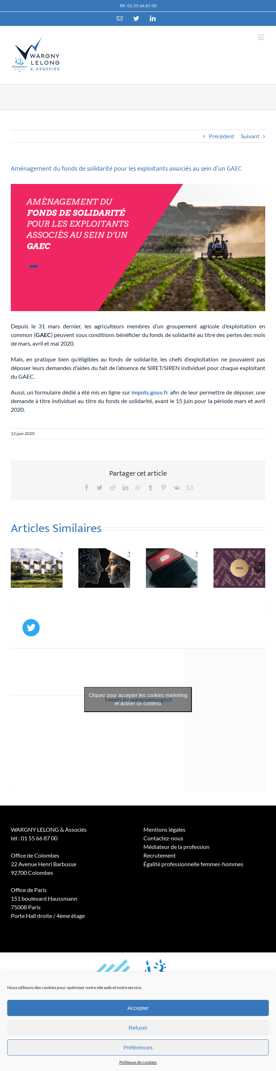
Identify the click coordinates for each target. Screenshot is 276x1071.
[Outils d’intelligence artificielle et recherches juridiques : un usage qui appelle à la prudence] (104, 567)
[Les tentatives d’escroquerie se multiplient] (172, 567)
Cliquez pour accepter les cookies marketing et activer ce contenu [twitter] (138, 699)
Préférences (138, 1047)
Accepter (137, 1008)
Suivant (250, 136)
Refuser (138, 1028)
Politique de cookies (138, 1062)
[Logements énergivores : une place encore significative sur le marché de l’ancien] (37, 567)
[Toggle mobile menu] (261, 37)
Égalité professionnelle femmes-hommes (193, 863)
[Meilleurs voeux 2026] (239, 567)
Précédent (221, 136)
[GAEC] (138, 247)
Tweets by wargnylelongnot (138, 699)
